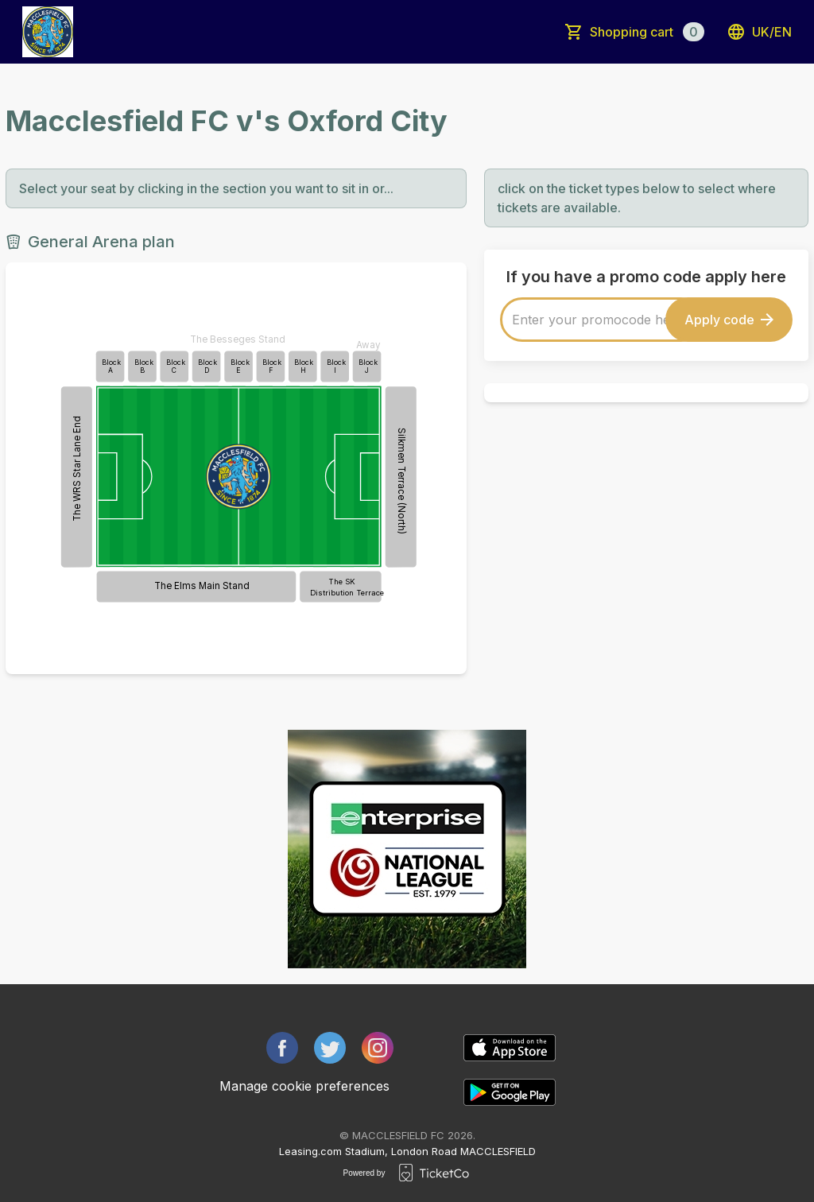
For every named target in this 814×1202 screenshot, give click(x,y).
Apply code (728, 320)
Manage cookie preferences (304, 1086)
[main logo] (47, 31)
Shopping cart (647, 31)
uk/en (759, 31)
